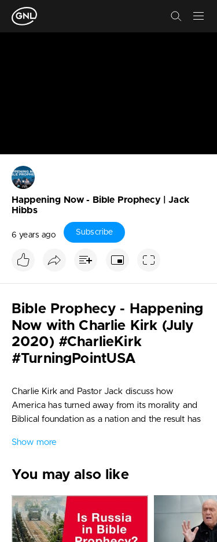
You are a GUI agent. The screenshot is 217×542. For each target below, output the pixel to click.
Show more (34, 442)
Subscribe (94, 232)
